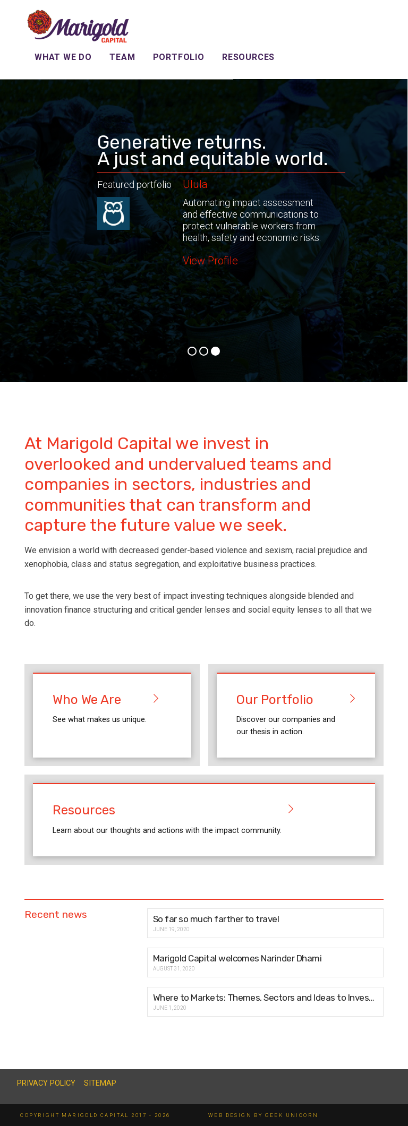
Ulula (195, 184)
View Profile (210, 260)
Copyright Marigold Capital (74, 1115)
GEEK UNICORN (292, 1115)
